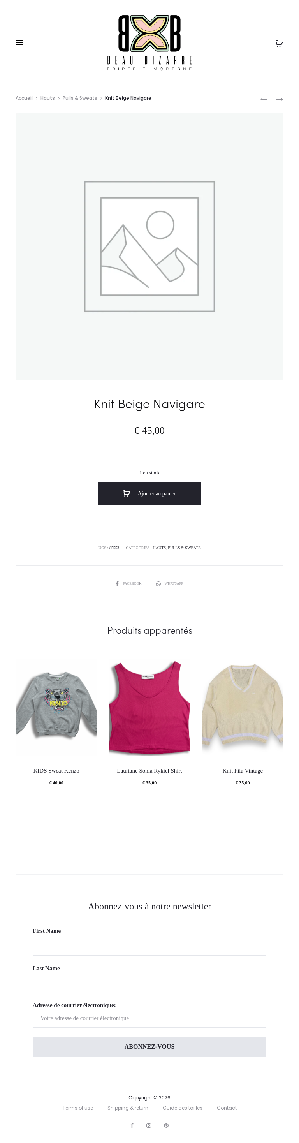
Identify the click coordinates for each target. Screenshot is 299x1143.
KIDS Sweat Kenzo (56, 771)
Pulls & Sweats (80, 99)
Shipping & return (127, 1107)
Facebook (128, 583)
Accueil (24, 99)
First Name (47, 931)
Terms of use (78, 1107)
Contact (227, 1107)
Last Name (46, 968)
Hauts (47, 99)
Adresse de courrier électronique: (149, 1015)
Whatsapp (170, 583)
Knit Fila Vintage (242, 771)
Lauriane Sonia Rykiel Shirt (149, 771)
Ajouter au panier (149, 494)
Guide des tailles (182, 1107)
